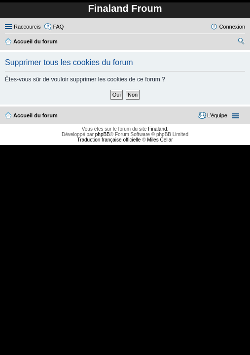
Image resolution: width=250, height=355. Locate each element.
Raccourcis (27, 27)
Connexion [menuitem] (232, 27)
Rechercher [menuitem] (241, 42)
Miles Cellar (160, 139)
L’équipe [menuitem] (217, 115)
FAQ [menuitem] (58, 27)
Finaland (157, 129)
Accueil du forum (35, 115)
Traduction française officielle (109, 139)
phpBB (102, 134)
